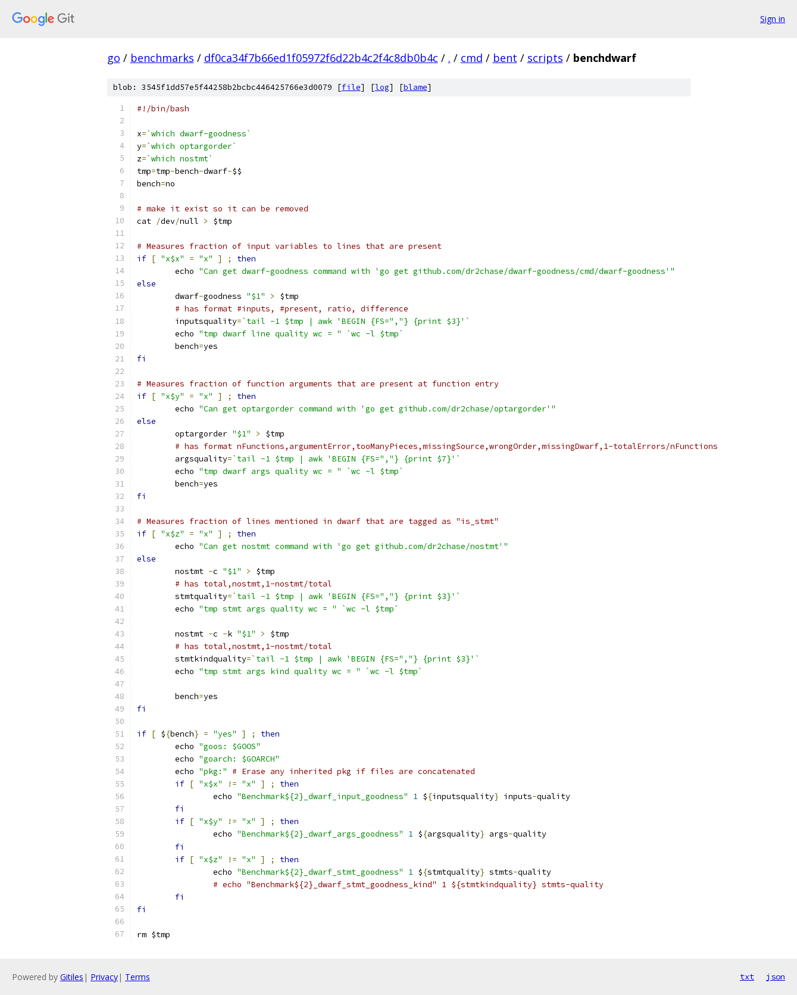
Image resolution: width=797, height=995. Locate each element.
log (382, 87)
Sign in (772, 18)
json (775, 976)
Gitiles (71, 976)
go (113, 58)
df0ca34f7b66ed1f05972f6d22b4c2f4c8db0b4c (321, 58)
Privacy (104, 976)
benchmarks (162, 58)
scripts (545, 58)
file (351, 87)
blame (415, 87)
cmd (472, 58)
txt (747, 976)
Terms (137, 976)
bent (505, 58)
